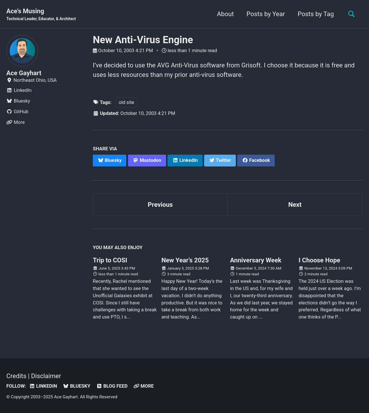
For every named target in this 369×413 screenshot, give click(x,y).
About (225, 14)
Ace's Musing (41, 14)
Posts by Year (265, 14)
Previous (160, 204)
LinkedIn (43, 386)
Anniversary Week (255, 260)
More (143, 386)
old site (126, 102)
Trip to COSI (110, 260)
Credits (16, 376)
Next (295, 204)
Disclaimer (46, 376)
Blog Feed (112, 386)
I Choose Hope (319, 260)
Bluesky (76, 386)
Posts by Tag (316, 14)
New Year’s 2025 (185, 260)
